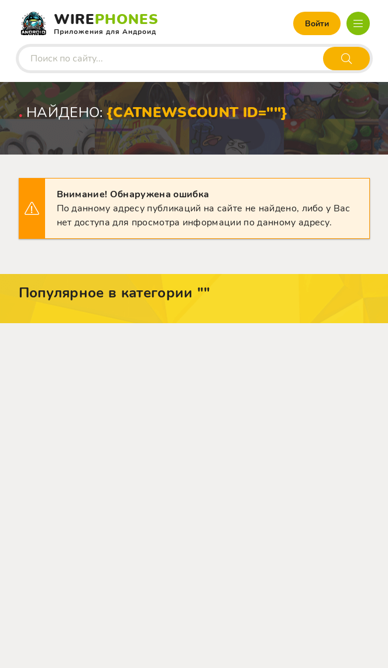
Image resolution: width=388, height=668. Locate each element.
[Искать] (346, 58)
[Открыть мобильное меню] (358, 23)
